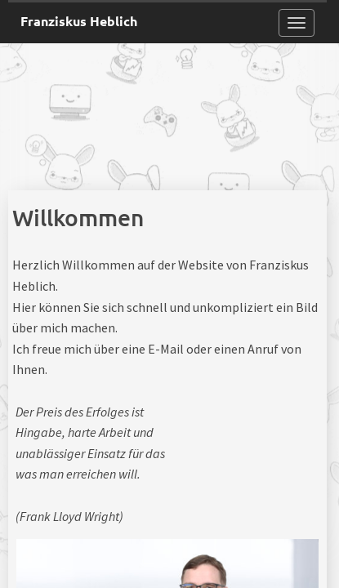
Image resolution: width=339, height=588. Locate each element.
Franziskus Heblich (78, 20)
